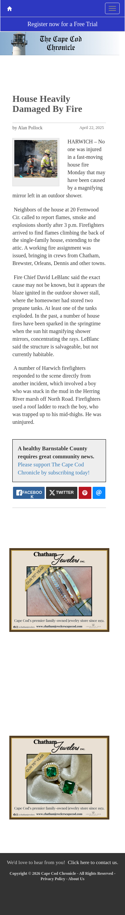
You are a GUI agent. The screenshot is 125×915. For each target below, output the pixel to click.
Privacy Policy (53, 878)
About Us (76, 878)
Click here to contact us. (93, 862)
